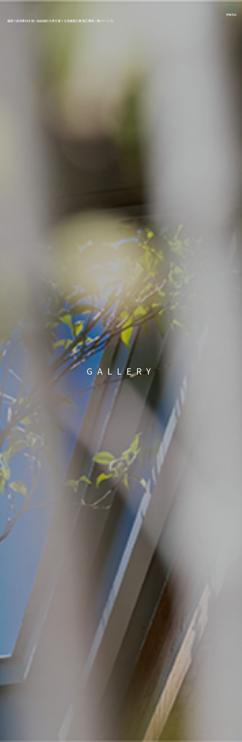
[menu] (231, 13)
